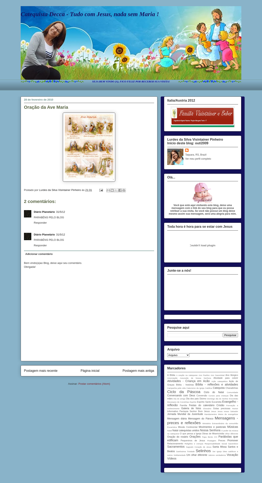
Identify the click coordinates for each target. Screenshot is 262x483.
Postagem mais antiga (138, 370)
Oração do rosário (177, 436)
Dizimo (203, 398)
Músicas (232, 426)
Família (183, 405)
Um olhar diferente (196, 455)
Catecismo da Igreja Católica (199, 388)
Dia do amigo (179, 399)
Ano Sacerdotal (218, 375)
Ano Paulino (204, 375)
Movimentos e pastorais (212, 427)
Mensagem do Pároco (200, 418)
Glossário (207, 408)
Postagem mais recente (41, 370)
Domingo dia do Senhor (217, 399)
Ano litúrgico (231, 375)
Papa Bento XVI (209, 437)
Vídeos (171, 458)
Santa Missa (219, 446)
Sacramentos (176, 446)
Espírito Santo (204, 402)
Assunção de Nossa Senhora (195, 378)
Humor (235, 408)
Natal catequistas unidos (185, 430)
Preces (221, 440)
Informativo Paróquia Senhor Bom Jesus (188, 411)
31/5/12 (60, 211)
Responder (40, 222)
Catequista (219, 388)
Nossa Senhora (210, 430)
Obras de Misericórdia (213, 433)
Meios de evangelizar (228, 414)
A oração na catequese (187, 375)
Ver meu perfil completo (198, 158)
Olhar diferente (231, 434)
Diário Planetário (44, 211)
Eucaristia (216, 402)
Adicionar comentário (39, 254)
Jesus (213, 411)
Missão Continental (188, 427)
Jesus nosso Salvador (227, 411)
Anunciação (172, 378)
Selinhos (203, 451)
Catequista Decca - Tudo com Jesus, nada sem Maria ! (90, 14)
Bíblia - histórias (185, 384)
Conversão (201, 395)
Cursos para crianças (219, 395)
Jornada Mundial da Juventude (185, 414)
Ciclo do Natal (214, 392)
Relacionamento (175, 443)
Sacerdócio (233, 444)
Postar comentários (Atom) (94, 383)
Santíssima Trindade (185, 451)
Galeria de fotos (191, 408)
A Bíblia (171, 375)
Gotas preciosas (221, 408)
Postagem (211, 440)
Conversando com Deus (181, 395)
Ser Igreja (216, 451)
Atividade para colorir (225, 378)
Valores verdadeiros (217, 455)
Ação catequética (219, 381)
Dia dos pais (192, 398)
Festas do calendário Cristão (206, 405)
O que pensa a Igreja (190, 433)
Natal (169, 430)
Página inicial (90, 370)
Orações (195, 436)
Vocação (232, 454)
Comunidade (232, 392)
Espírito (193, 402)
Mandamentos (210, 414)
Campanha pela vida (176, 388)
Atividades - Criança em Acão (188, 381)
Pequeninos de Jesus (193, 440)
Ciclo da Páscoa (183, 392)
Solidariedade (180, 455)
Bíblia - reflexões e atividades (216, 384)
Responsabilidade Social (216, 444)
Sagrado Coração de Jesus (198, 447)
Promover (232, 440)
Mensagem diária (177, 418)
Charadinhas (232, 388)
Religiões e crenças (194, 444)
